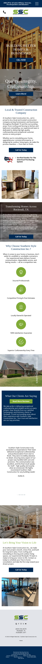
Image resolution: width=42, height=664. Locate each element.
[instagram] (21, 624)
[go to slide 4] (22, 494)
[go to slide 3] (21, 494)
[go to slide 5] (24, 494)
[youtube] (26, 624)
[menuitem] (21, 652)
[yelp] (23, 624)
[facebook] (19, 624)
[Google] (16, 624)
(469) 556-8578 (21, 629)
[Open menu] (37, 3)
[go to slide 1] (17, 494)
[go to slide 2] (19, 494)
